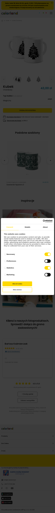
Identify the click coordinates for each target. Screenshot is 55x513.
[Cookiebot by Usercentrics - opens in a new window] (42, 221)
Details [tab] (27, 227)
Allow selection (17, 289)
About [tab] (45, 227)
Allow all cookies (17, 283)
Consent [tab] (9, 227)
